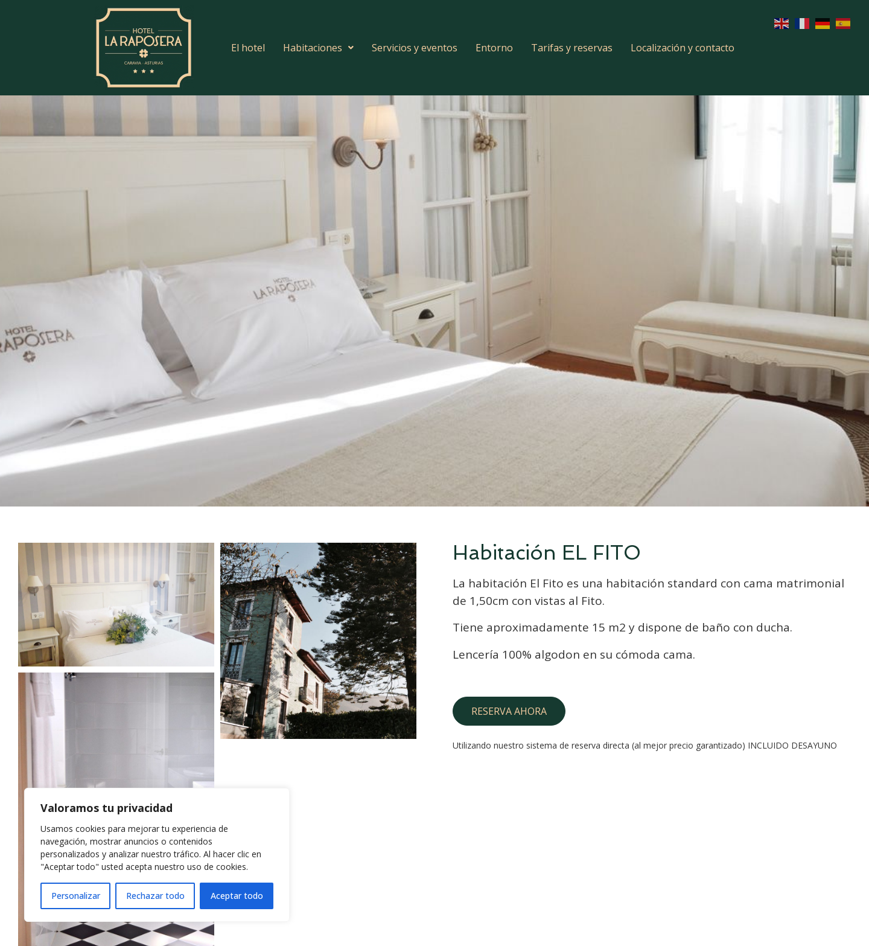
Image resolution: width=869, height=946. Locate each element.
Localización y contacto (682, 47)
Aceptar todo (237, 895)
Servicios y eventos (414, 47)
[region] (157, 855)
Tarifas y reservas (572, 47)
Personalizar (75, 895)
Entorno (494, 47)
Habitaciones (318, 47)
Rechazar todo (155, 895)
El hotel (248, 47)
